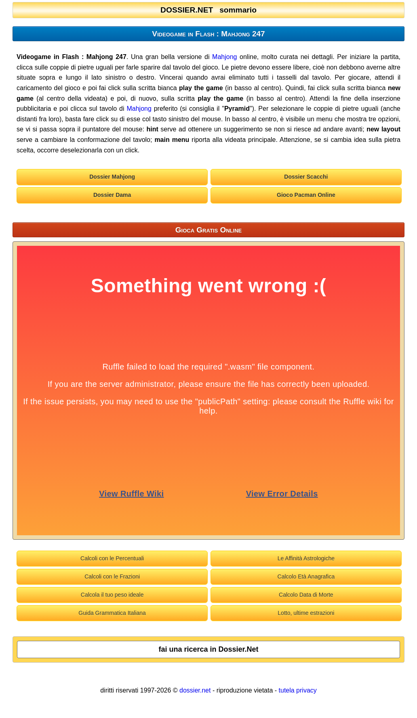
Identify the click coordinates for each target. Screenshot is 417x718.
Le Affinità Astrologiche (306, 558)
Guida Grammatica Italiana (112, 613)
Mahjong (224, 56)
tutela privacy (298, 690)
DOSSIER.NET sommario (208, 10)
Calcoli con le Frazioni (112, 576)
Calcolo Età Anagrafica (306, 576)
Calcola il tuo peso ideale (112, 594)
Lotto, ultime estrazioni (306, 613)
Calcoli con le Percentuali (112, 558)
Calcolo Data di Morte (306, 594)
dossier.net (195, 690)
